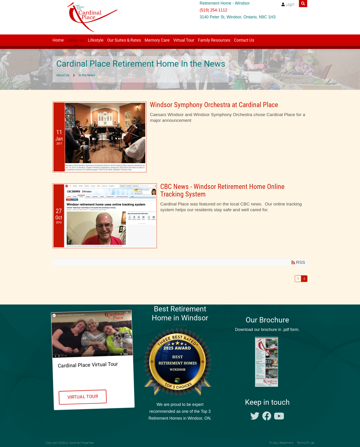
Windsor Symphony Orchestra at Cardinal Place (214, 105)
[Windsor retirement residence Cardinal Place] (90, 17)
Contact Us (244, 40)
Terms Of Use (305, 442)
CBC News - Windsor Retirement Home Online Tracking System (222, 190)
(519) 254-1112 (213, 10)
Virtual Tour (183, 40)
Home (58, 40)
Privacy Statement (281, 442)
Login (290, 4)
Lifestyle (96, 40)
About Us (76, 40)
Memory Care (157, 40)
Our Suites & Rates (124, 40)
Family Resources (214, 40)
